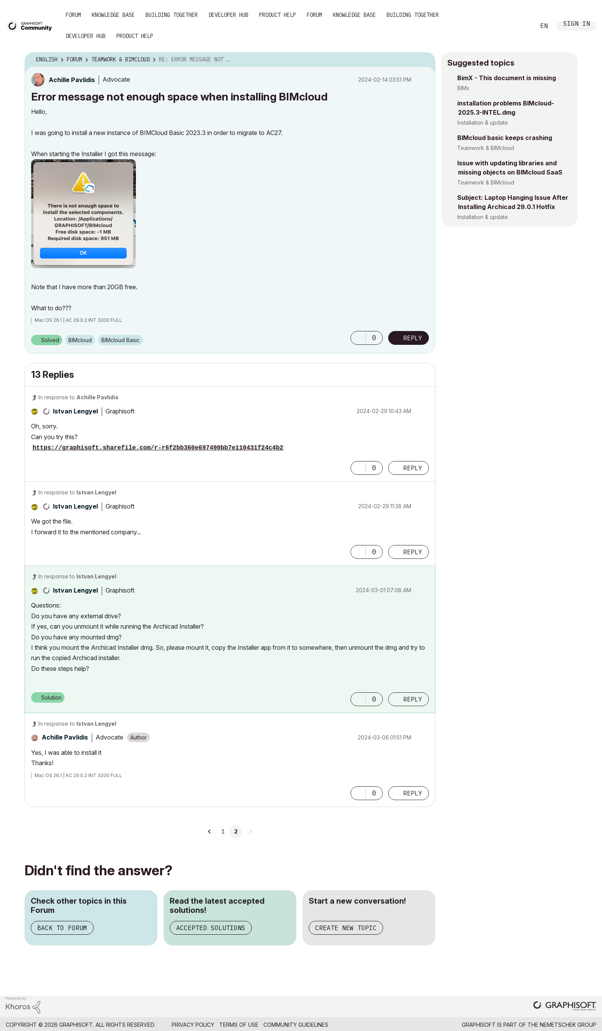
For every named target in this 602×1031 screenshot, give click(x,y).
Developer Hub (228, 15)
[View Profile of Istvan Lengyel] (75, 411)
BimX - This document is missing (506, 78)
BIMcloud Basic (120, 340)
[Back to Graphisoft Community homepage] (31, 25)
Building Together (172, 15)
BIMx (463, 88)
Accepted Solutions (210, 928)
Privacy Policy (193, 1024)
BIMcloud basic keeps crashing (504, 138)
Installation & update (482, 122)
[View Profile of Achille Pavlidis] (72, 80)
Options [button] (425, 60)
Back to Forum (62, 928)
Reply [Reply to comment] (412, 468)
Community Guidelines (295, 1024)
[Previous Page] (210, 831)
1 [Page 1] (223, 831)
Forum (73, 15)
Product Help (277, 15)
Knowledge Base (113, 15)
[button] (83, 213)
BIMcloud (80, 340)
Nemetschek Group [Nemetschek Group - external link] (568, 1024)
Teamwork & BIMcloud (485, 148)
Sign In (576, 24)
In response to (78, 397)
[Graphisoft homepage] (564, 1006)
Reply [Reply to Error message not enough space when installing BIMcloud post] (412, 338)
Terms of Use (238, 1024)
